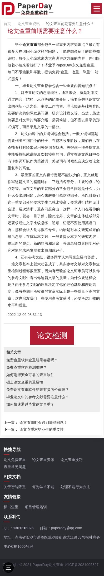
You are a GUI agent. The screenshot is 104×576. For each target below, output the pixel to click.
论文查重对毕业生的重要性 (41, 429)
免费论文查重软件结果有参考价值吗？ (37, 389)
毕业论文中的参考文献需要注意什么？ (37, 397)
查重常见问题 (15, 467)
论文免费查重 (15, 460)
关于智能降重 (15, 487)
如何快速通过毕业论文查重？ (30, 404)
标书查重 (11, 507)
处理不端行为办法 (75, 487)
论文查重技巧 (72, 460)
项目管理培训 (36, 507)
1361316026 (23, 528)
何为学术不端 (43, 487)
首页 (7, 24)
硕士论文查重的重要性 (24, 382)
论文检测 (52, 335)
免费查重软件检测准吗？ (26, 367)
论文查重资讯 (29, 24)
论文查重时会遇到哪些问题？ (43, 422)
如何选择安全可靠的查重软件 (30, 375)
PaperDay (64, 65)
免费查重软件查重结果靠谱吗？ (32, 360)
